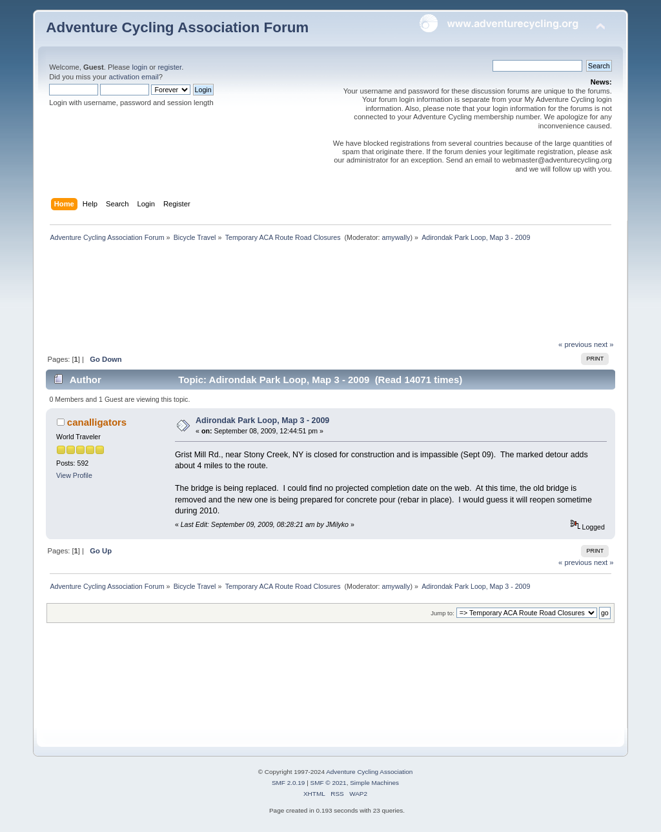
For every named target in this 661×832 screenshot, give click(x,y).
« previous (575, 344)
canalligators (97, 422)
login (139, 67)
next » (604, 344)
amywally (396, 237)
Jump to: (442, 613)
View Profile (74, 475)
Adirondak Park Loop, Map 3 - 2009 (262, 420)
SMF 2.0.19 (288, 782)
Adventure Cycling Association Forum (177, 27)
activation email (133, 77)
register (169, 67)
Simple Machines (374, 782)
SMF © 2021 (328, 782)
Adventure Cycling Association (369, 771)
